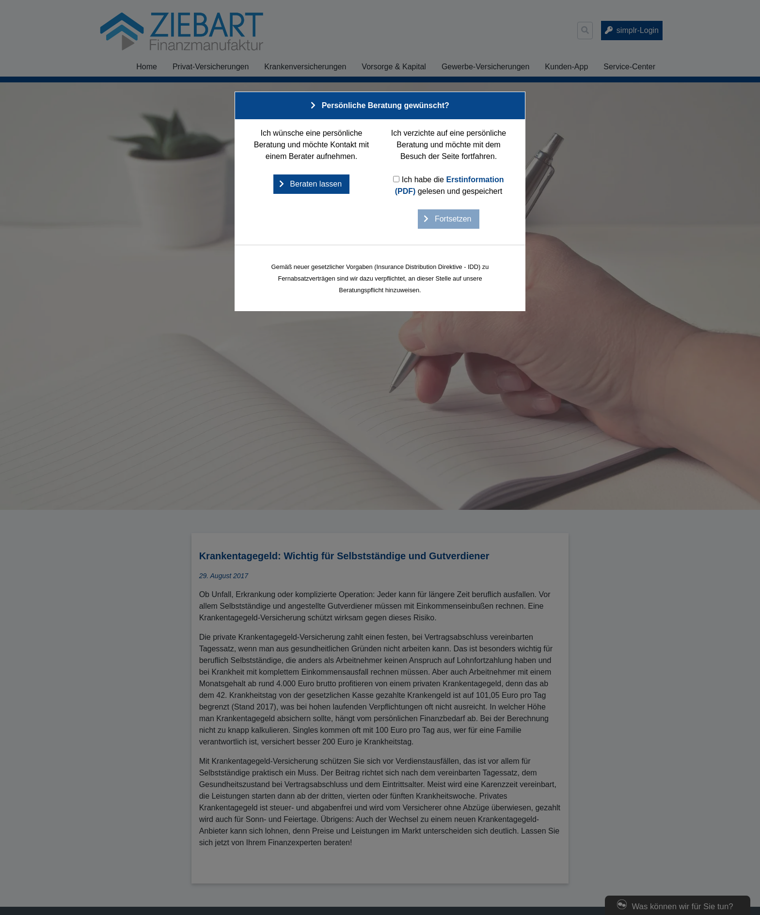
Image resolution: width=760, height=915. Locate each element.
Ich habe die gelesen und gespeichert (448, 185)
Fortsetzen (451, 219)
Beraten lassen (315, 184)
